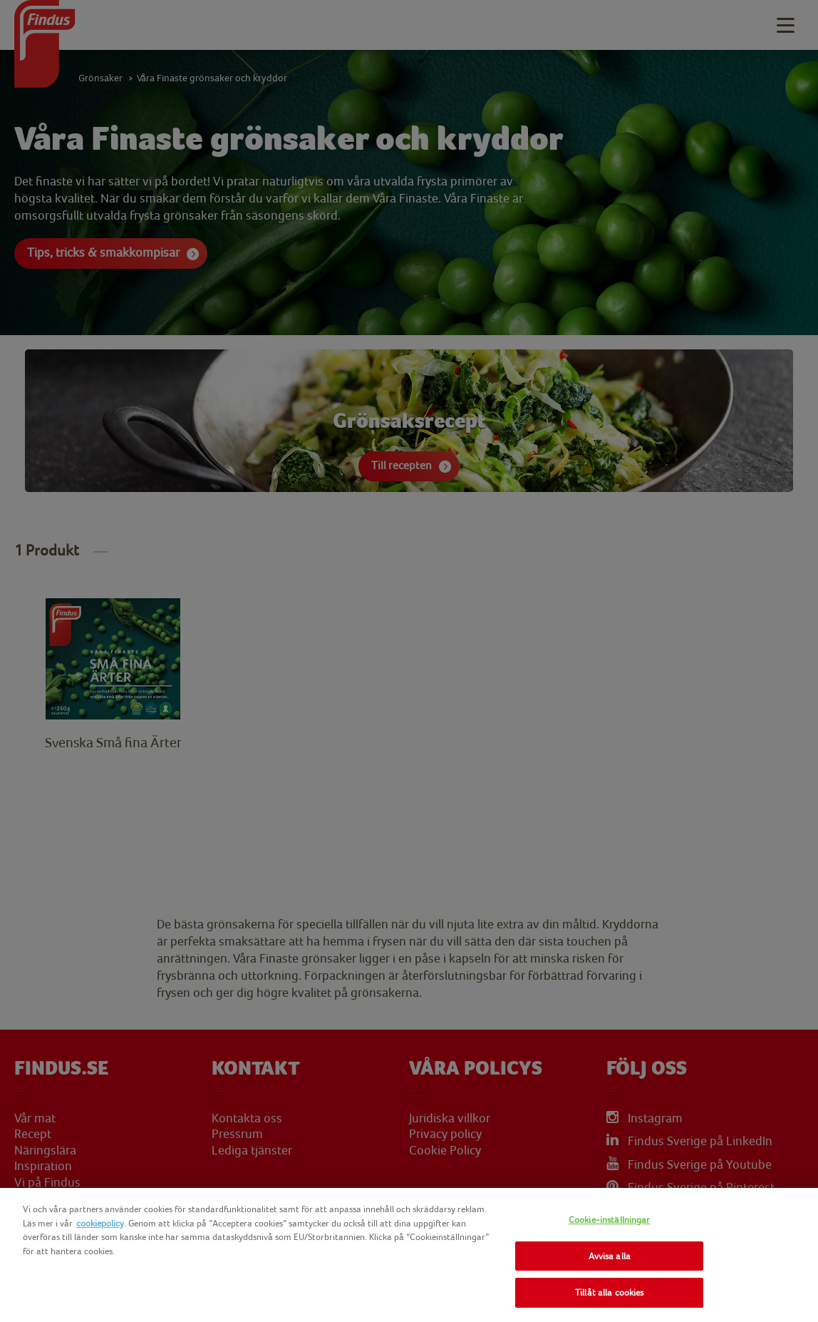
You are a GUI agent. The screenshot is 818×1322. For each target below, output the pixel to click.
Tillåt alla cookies (609, 1292)
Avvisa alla (610, 1256)
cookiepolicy (100, 1223)
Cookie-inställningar (610, 1219)
